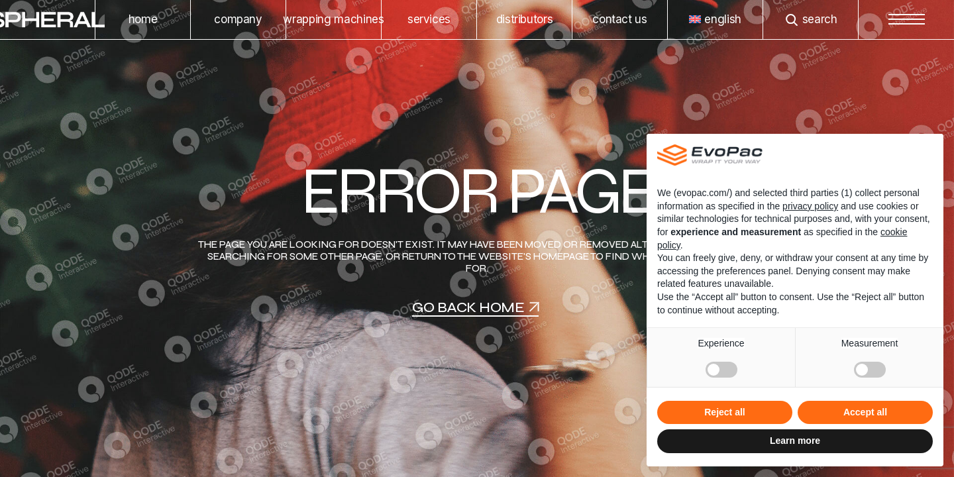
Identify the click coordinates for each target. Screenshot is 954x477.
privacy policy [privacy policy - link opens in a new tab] (810, 206)
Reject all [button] (724, 412)
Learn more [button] (795, 440)
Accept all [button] (865, 412)
